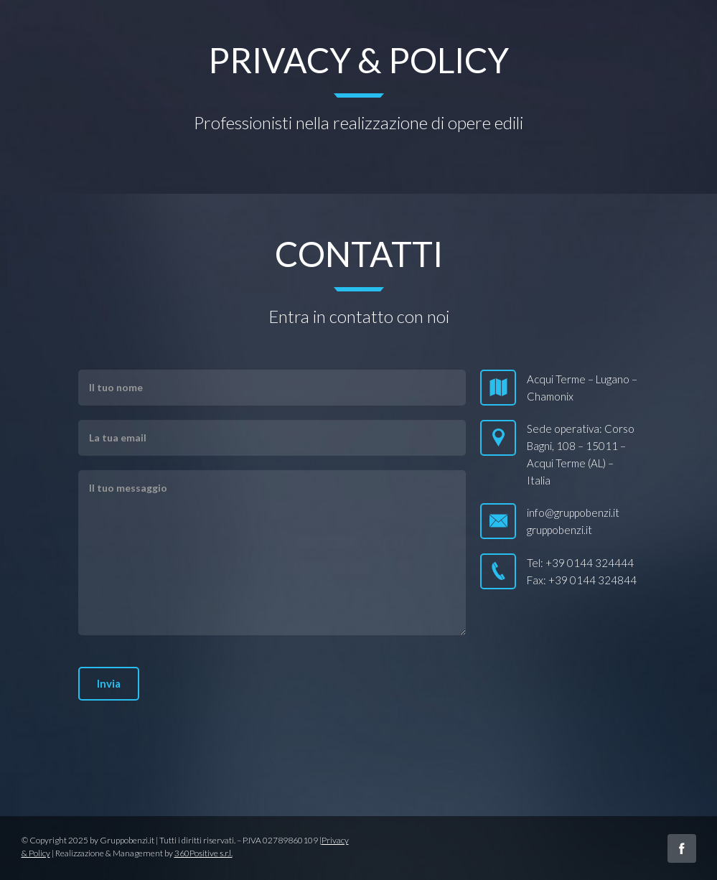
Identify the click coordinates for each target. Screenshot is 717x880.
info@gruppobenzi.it (573, 512)
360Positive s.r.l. (203, 853)
